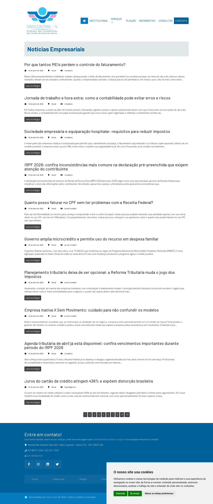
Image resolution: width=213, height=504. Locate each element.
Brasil (54, 70)
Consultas (165, 20)
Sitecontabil (52, 497)
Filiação (131, 20)
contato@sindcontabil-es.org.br (108, 439)
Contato (181, 20)
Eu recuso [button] (134, 493)
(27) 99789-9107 (35, 455)
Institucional (98, 20)
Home (35, 479)
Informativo (147, 20)
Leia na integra (33, 85)
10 (127, 414)
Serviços (116, 19)
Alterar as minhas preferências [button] (159, 493)
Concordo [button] (120, 493)
